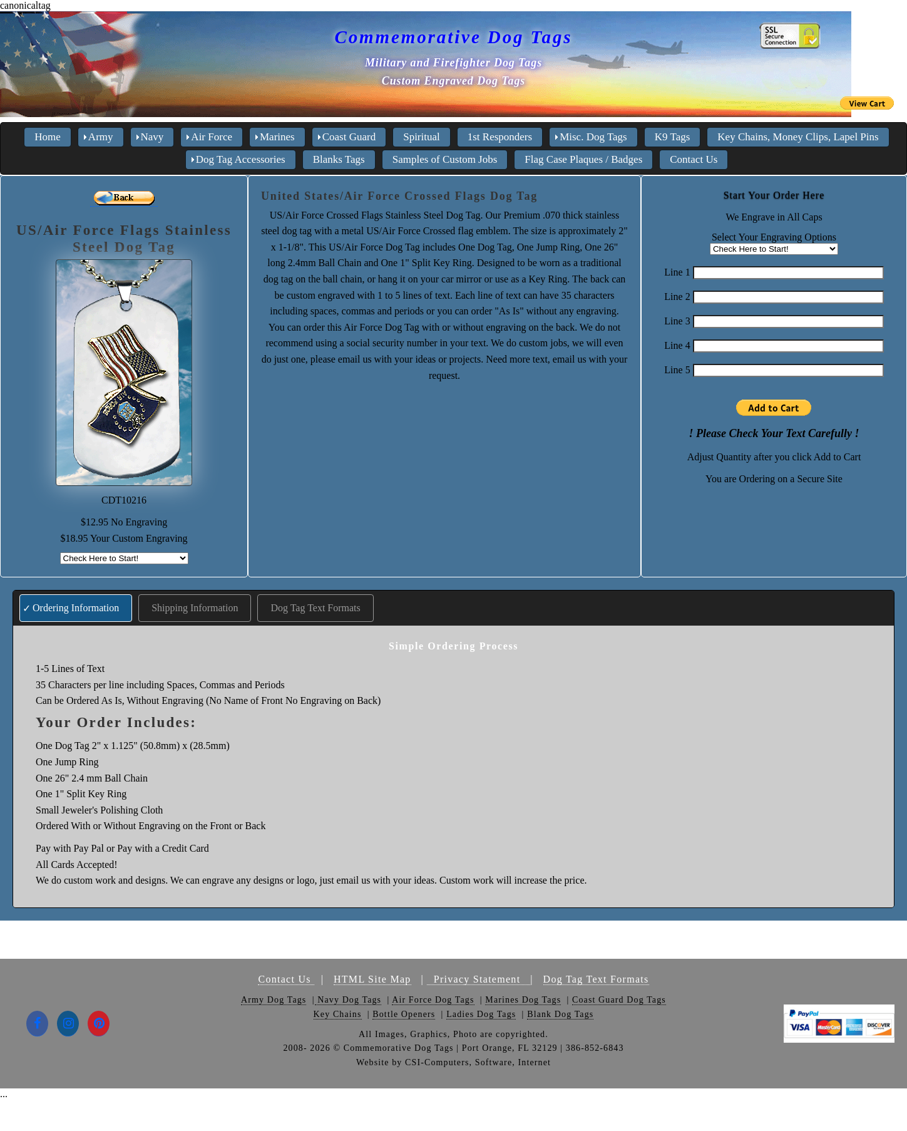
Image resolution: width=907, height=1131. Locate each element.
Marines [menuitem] (277, 137)
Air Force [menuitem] (211, 137)
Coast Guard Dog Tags (619, 999)
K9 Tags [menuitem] (672, 137)
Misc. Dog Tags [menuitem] (593, 137)
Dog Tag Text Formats (315, 607)
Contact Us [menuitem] (693, 159)
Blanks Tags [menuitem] (339, 159)
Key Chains (338, 1014)
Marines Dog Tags (523, 999)
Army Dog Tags (273, 999)
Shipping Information (194, 607)
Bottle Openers (403, 1014)
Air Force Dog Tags (433, 999)
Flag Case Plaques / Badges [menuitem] (583, 159)
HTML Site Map (372, 979)
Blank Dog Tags (560, 1014)
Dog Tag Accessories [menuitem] (240, 159)
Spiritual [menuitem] (421, 137)
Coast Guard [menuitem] (349, 137)
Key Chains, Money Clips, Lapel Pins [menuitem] (797, 137)
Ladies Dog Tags (481, 1014)
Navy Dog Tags (348, 999)
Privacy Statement (478, 979)
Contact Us (286, 979)
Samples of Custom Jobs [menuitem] (445, 159)
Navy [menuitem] (152, 137)
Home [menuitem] (47, 137)
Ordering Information (76, 607)
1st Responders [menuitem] (500, 137)
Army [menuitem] (100, 137)
